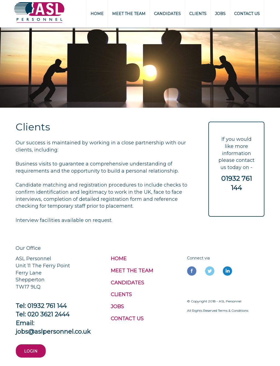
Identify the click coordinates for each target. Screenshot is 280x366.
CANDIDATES (167, 13)
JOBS (220, 13)
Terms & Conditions (233, 310)
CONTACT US (247, 13)
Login (30, 351)
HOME (97, 13)
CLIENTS (197, 13)
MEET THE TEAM (128, 13)
